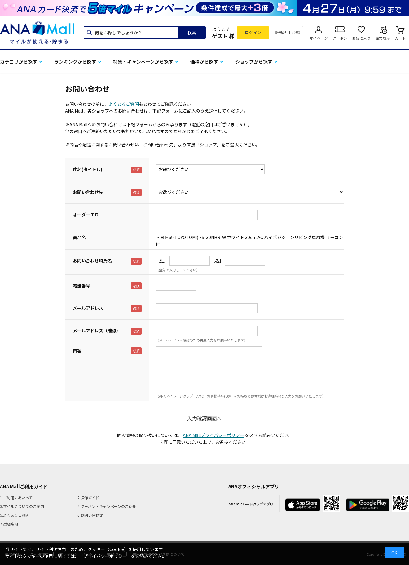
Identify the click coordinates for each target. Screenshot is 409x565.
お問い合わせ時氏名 (92, 260)
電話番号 (81, 285)
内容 (77, 350)
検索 (191, 32)
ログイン (253, 32)
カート (400, 38)
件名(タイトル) (87, 169)
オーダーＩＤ (86, 214)
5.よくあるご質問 (14, 515)
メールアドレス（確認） (97, 330)
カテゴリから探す (18, 61)
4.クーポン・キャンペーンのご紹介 (106, 506)
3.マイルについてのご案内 (22, 506)
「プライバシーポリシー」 (105, 556)
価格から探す (204, 61)
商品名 (79, 237)
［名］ (217, 260)
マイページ (318, 38)
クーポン (339, 38)
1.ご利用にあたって (16, 497)
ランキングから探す (75, 61)
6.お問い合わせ (90, 515)
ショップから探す (253, 61)
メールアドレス (88, 308)
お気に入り (361, 38)
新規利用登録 (287, 32)
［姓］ (162, 260)
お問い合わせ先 (88, 192)
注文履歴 (382, 38)
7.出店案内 (9, 523)
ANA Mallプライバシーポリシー (213, 435)
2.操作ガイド (88, 497)
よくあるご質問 (123, 104)
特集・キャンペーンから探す (143, 61)
